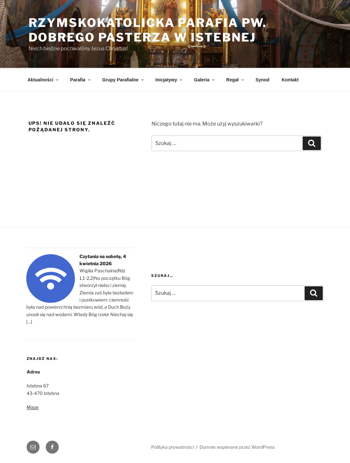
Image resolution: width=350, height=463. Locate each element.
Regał (235, 79)
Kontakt (290, 79)
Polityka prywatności (172, 447)
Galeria (204, 79)
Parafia (80, 79)
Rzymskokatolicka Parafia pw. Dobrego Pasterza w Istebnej (148, 30)
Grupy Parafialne (123, 79)
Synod (263, 79)
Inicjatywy (169, 79)
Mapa (33, 407)
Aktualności (43, 79)
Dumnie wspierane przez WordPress (237, 447)
